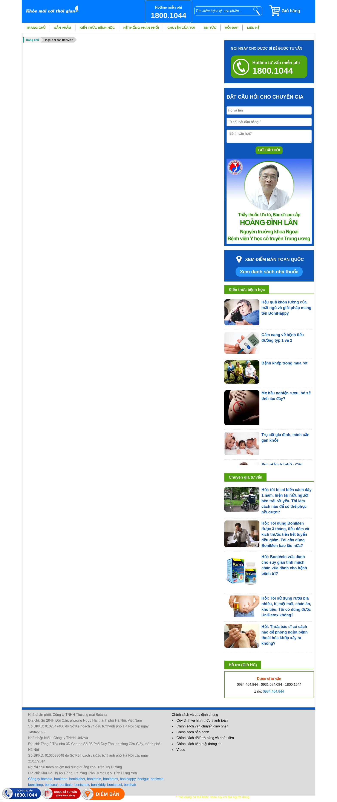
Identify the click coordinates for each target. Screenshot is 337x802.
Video (180, 749)
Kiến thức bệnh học (97, 27)
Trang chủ (36, 27)
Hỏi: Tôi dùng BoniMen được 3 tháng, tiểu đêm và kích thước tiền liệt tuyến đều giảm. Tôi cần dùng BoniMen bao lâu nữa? (285, 534)
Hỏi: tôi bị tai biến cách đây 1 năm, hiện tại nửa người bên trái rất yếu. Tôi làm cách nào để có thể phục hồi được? (287, 501)
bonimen (60, 779)
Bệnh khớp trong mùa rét (285, 363)
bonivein (157, 779)
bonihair (130, 785)
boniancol (114, 785)
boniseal (51, 785)
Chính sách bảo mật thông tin (198, 744)
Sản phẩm (62, 27)
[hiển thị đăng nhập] (1, 799)
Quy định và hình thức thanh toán (202, 720)
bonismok (81, 785)
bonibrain (94, 779)
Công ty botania (40, 779)
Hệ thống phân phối (141, 27)
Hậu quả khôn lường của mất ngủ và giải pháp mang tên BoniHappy (286, 307)
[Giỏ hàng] (292, 10)
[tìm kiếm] (256, 11)
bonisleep (35, 785)
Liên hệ (253, 27)
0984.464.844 (273, 691)
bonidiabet (77, 779)
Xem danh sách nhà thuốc (269, 271)
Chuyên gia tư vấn (245, 477)
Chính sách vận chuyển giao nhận (202, 726)
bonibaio (66, 785)
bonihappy (128, 779)
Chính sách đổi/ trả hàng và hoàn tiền (205, 738)
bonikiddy (98, 785)
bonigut (143, 779)
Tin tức (209, 27)
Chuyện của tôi (181, 27)
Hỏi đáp (231, 27)
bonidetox (110, 779)
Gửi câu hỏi (269, 150)
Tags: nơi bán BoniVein (58, 39)
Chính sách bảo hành (192, 732)
